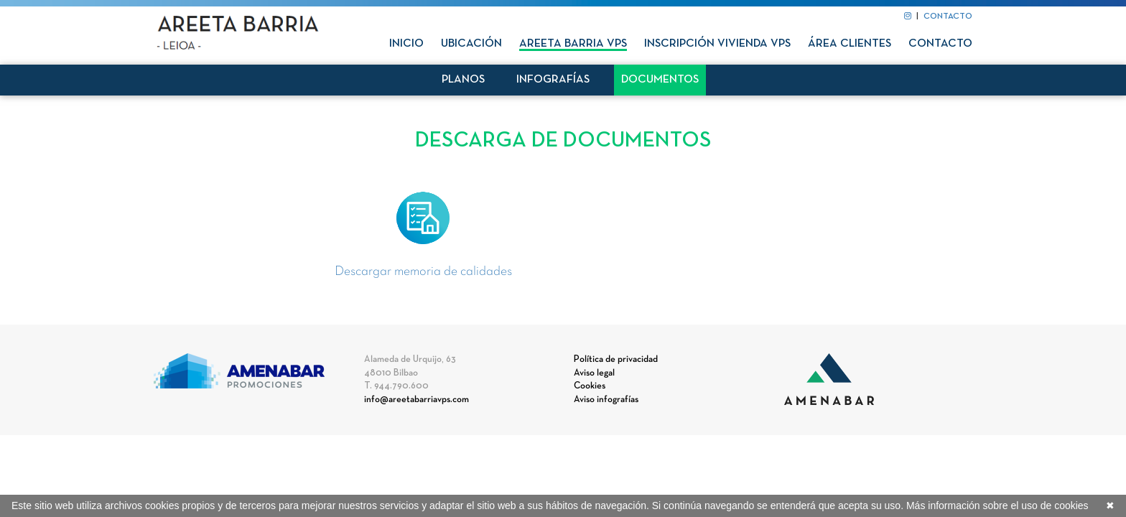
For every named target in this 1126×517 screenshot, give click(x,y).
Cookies (589, 386)
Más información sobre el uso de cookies (997, 505)
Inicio (406, 44)
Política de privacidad (616, 359)
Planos (463, 80)
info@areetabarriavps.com (416, 400)
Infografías (553, 80)
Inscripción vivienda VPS (717, 44)
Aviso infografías (606, 400)
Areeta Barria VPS (573, 44)
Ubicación (471, 44)
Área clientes (849, 44)
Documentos (660, 80)
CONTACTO (947, 16)
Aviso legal (594, 373)
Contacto (940, 44)
